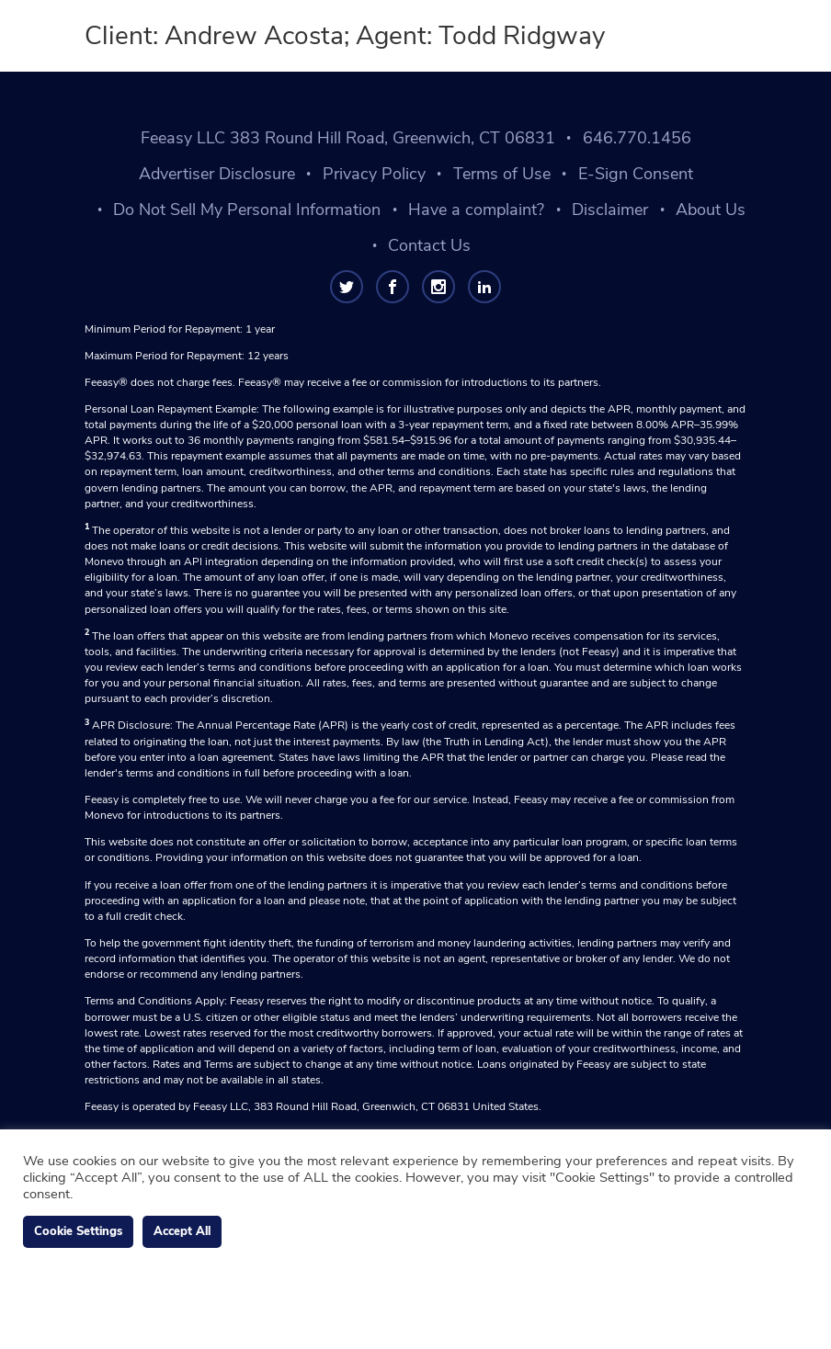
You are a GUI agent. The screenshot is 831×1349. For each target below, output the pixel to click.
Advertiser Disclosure (217, 174)
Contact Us (429, 245)
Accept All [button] (182, 1231)
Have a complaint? (476, 209)
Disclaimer (610, 209)
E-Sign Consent (635, 174)
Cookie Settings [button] (78, 1231)
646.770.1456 (637, 138)
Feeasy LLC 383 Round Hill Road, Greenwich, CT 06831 (348, 138)
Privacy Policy (374, 174)
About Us (711, 209)
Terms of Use (502, 174)
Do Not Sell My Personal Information (247, 209)
